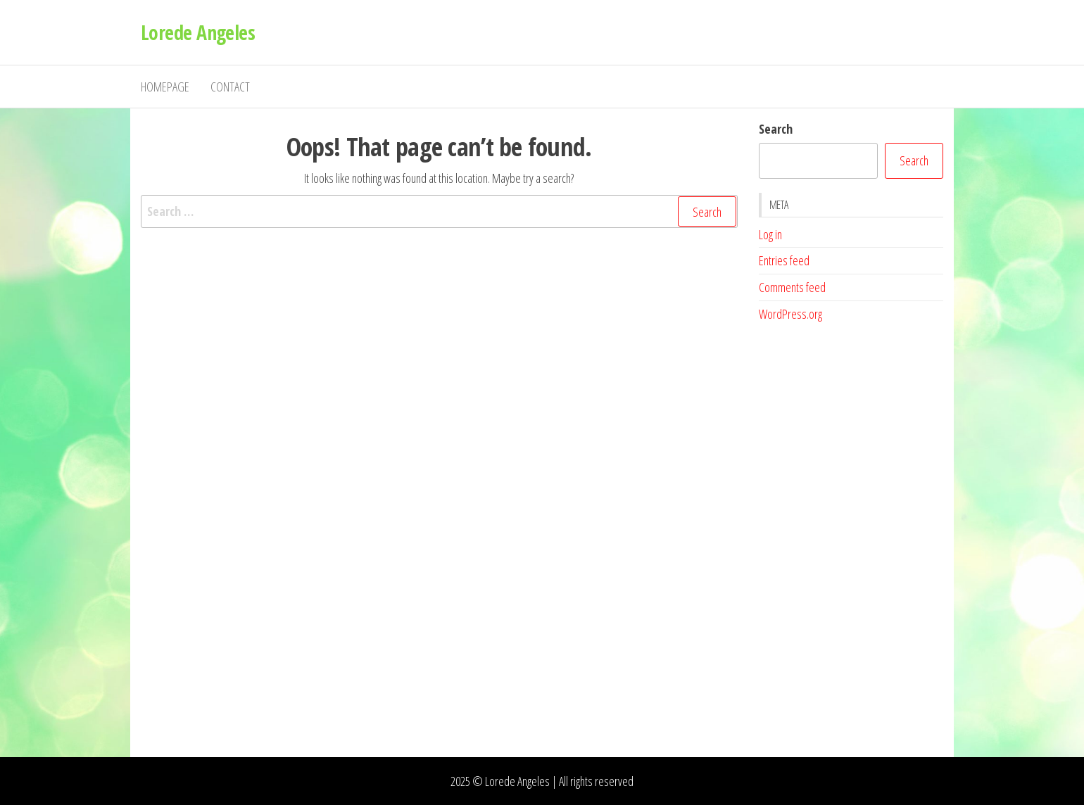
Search (776, 128)
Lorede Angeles (198, 32)
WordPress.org (790, 313)
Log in (770, 234)
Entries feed (784, 260)
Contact (230, 86)
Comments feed (792, 287)
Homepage (165, 86)
